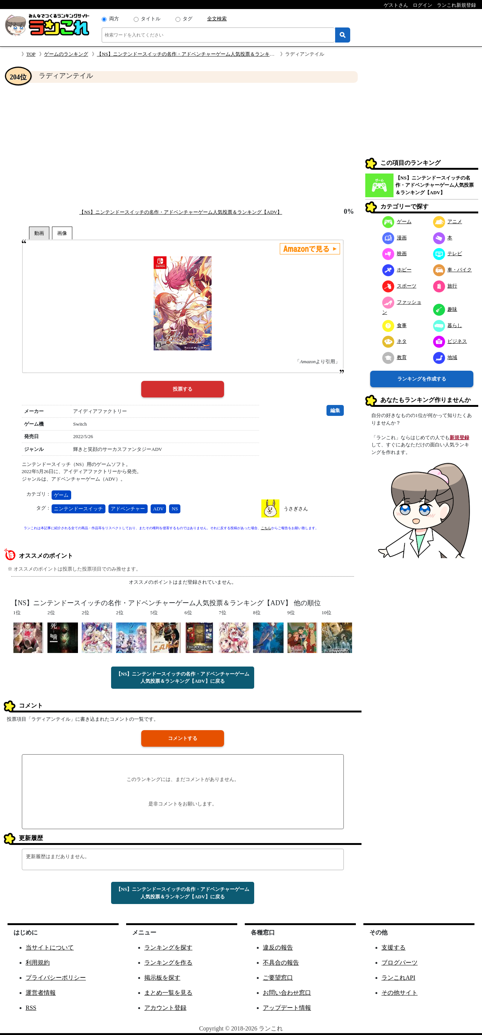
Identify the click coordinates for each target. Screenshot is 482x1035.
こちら (266, 528)
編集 (335, 410)
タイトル (150, 18)
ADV (158, 508)
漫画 (394, 237)
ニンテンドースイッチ (78, 508)
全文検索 (217, 18)
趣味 (445, 309)
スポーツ (399, 286)
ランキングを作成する (421, 379)
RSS (31, 1008)
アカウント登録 (165, 1008)
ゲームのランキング (66, 54)
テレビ (447, 253)
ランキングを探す (168, 947)
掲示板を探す (162, 977)
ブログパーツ (399, 962)
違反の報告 (278, 947)
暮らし (447, 325)
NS (175, 508)
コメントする (182, 738)
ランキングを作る (168, 962)
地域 (445, 357)
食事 (394, 325)
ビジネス (450, 341)
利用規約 (38, 962)
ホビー (397, 269)
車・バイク (452, 269)
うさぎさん (296, 508)
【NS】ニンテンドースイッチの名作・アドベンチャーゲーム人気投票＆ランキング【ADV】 (198, 54)
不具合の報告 (281, 962)
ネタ (394, 341)
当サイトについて (50, 947)
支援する (393, 947)
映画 (394, 253)
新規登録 (459, 437)
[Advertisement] (183, 145)
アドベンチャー (128, 508)
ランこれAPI (398, 977)
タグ (187, 18)
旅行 (445, 286)
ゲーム (61, 495)
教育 (394, 357)
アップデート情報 (287, 1008)
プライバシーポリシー (56, 977)
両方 (114, 18)
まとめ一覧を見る (168, 992)
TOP (30, 54)
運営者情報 (41, 992)
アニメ (447, 221)
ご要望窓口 (278, 977)
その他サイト (399, 992)
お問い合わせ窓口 (287, 992)
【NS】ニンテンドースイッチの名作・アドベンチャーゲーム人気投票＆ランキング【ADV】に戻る (183, 677)
